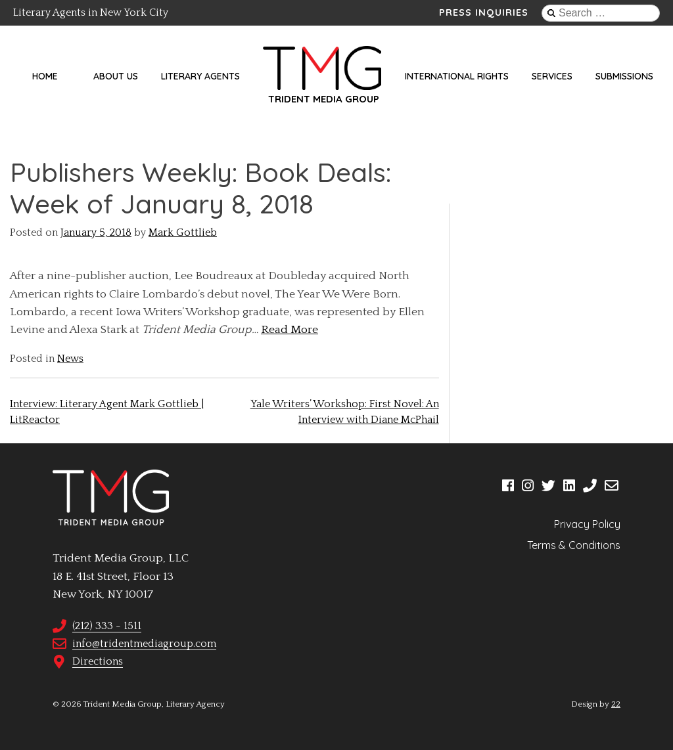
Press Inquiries (483, 12)
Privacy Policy (587, 524)
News (70, 358)
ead (278, 329)
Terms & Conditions (573, 545)
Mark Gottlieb (183, 232)
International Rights (457, 76)
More (303, 329)
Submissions (624, 76)
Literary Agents (200, 76)
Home (45, 76)
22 (615, 704)
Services (552, 76)
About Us (115, 76)
